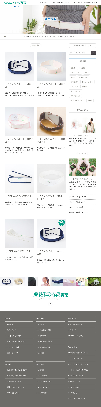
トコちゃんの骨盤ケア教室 (78, 370)
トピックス (73, 36)
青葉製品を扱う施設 (14, 381)
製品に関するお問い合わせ (16, 376)
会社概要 (41, 324)
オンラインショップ (76, 358)
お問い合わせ (65, 2)
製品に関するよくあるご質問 (17, 370)
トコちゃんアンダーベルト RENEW (50, 197)
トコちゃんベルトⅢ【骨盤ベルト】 (19, 140)
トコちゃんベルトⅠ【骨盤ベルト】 (51, 85)
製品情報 (35, 36)
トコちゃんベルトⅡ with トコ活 (51, 252)
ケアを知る (53, 36)
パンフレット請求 (76, 2)
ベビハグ (72, 330)
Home (26, 36)
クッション (74, 86)
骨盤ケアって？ (74, 381)
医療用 (90, 100)
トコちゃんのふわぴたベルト (19, 196)
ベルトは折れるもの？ (77, 202)
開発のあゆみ (42, 336)
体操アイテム (83, 77)
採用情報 (41, 353)
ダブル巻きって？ (13, 393)
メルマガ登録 (42, 393)
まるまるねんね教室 (76, 376)
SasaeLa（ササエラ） (77, 336)
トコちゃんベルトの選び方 (16, 341)
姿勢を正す (85, 86)
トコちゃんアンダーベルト (20, 251)
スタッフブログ (43, 387)
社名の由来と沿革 (44, 330)
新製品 (73, 68)
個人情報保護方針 (44, 347)
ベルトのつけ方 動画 (14, 336)
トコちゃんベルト (75, 324)
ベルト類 (82, 68)
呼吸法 (87, 72)
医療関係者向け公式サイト (78, 353)
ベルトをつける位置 (76, 207)
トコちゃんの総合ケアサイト (79, 364)
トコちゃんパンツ (87, 82)
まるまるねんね (75, 96)
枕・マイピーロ (75, 91)
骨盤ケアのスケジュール (15, 387)
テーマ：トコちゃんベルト (78, 197)
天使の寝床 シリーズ (77, 100)
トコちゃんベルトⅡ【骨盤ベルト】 (19, 85)
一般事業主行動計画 (45, 341)
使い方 (44, 36)
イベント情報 (42, 376)
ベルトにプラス (75, 72)
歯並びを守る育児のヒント (78, 212)
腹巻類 (73, 77)
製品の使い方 (11, 330)
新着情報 (41, 370)
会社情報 (63, 36)
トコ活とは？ (74, 393)
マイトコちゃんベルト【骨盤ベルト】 (51, 140)
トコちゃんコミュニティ (78, 398)
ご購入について (44, 2)
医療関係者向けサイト (90, 2)
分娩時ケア (74, 82)
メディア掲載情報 (44, 381)
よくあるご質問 (55, 2)
